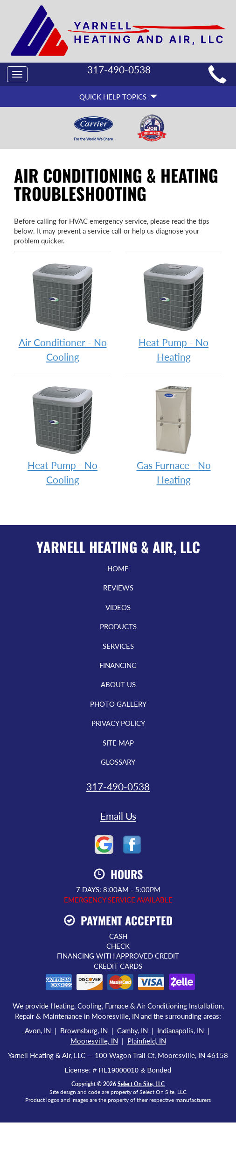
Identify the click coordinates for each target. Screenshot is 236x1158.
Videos (118, 607)
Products (118, 626)
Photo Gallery (118, 704)
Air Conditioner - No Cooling (62, 311)
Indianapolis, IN (180, 1030)
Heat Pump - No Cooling (62, 434)
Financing (118, 665)
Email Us (118, 816)
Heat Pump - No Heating (173, 311)
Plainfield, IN (146, 1041)
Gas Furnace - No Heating (173, 434)
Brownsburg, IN (84, 1030)
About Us (118, 684)
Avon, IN (38, 1030)
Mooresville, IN (94, 1041)
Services (118, 646)
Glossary (118, 762)
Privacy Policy (118, 723)
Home (118, 568)
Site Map (118, 743)
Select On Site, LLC (141, 1083)
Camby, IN (132, 1030)
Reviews (118, 587)
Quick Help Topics (118, 96)
